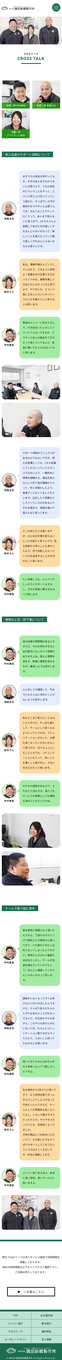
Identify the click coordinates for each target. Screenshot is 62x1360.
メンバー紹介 (15, 1323)
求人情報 (47, 1339)
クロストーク (15, 1331)
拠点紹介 (47, 1323)
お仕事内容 (46, 1315)
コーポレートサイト (15, 1339)
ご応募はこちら (34, 1292)
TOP (15, 1315)
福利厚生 (47, 1331)
